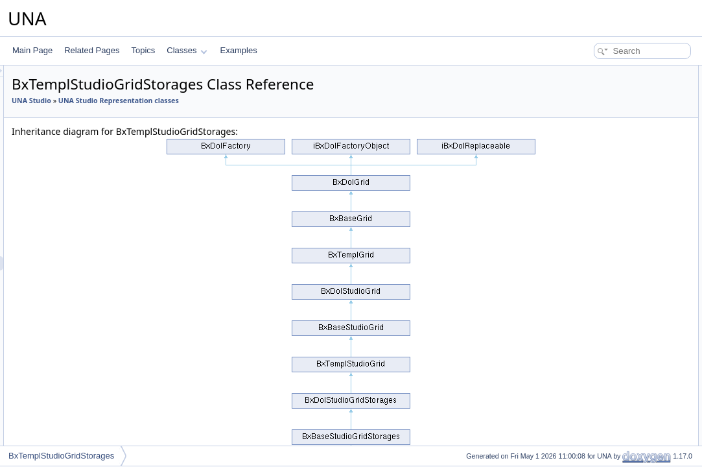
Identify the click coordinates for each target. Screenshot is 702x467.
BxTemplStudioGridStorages (61, 456)
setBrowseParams (599, 386)
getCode (582, 101)
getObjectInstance (599, 443)
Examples (238, 50)
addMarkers (588, 372)
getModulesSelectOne (606, 172)
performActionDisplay (605, 229)
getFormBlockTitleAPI (605, 315)
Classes (187, 50)
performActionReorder (606, 243)
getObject (584, 358)
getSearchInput (594, 186)
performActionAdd (599, 115)
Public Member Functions (601, 72)
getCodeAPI (589, 272)
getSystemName (597, 201)
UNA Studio (193, 100)
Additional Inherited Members (608, 429)
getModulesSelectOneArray (615, 158)
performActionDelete (603, 129)
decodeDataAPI (595, 286)
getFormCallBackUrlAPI (609, 329)
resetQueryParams (600, 343)
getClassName (593, 215)
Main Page (32, 50)
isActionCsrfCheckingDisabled (620, 415)
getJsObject (588, 144)
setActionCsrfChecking (607, 400)
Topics (143, 50)
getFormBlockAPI (598, 300)
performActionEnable (604, 258)
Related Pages (91, 50)
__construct (588, 86)
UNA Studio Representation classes (280, 100)
